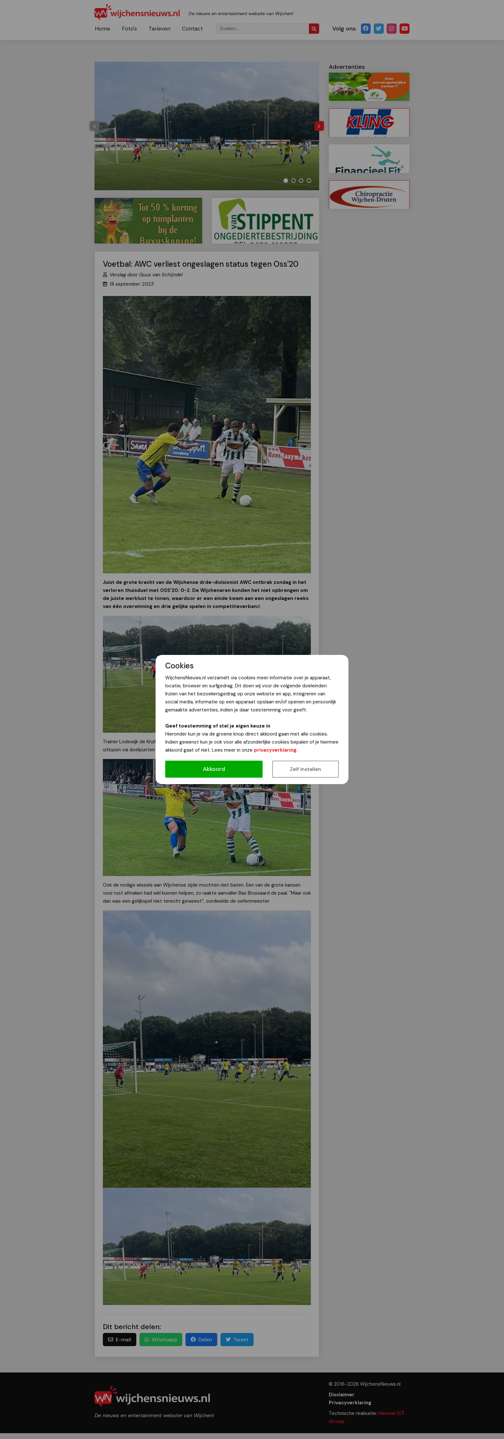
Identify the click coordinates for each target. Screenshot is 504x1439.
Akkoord (214, 769)
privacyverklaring (275, 750)
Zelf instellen (305, 769)
